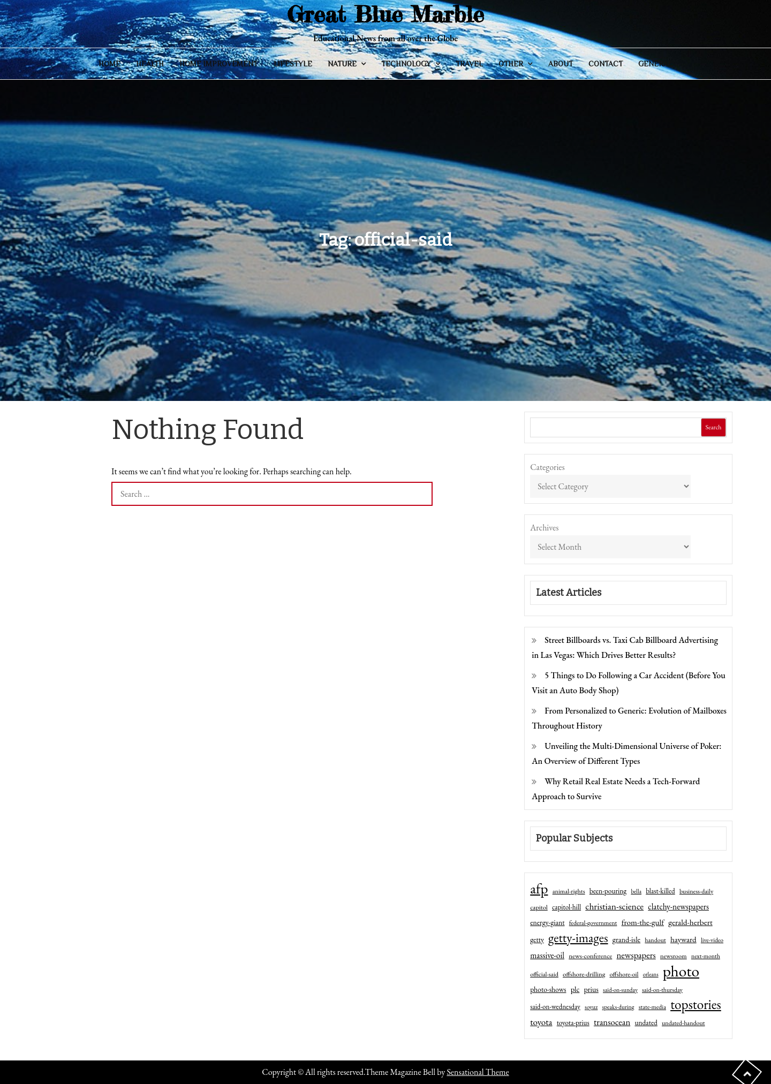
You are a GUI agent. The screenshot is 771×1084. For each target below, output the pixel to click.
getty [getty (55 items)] (537, 939)
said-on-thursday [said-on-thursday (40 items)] (662, 990)
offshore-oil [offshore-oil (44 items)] (623, 974)
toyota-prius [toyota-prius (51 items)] (573, 1022)
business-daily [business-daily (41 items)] (696, 891)
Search (713, 427)
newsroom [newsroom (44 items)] (673, 956)
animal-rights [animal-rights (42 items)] (569, 891)
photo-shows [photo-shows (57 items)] (548, 989)
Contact (605, 63)
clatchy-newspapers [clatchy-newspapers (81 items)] (678, 906)
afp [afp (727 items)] (539, 888)
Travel (469, 63)
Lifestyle (293, 63)
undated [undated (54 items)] (645, 1022)
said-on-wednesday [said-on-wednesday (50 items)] (555, 1006)
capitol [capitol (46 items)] (539, 907)
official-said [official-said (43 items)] (544, 974)
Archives (544, 527)
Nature (342, 63)
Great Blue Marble (385, 14)
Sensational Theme (478, 1072)
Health (150, 63)
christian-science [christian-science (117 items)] (614, 906)
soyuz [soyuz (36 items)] (591, 1007)
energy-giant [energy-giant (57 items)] (547, 922)
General (655, 63)
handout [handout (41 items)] (655, 940)
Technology (406, 63)
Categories (547, 467)
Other (510, 63)
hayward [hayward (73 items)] (683, 939)
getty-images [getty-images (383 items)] (578, 937)
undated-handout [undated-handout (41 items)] (683, 1023)
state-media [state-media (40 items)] (652, 1007)
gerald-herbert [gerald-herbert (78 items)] (690, 922)
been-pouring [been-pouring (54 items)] (607, 891)
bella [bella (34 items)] (636, 891)
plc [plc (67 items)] (575, 989)
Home (109, 63)
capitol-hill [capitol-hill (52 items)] (566, 907)
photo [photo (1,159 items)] (681, 971)
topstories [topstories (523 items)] (695, 1004)
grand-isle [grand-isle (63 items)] (626, 939)
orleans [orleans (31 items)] (651, 974)
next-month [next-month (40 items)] (705, 956)
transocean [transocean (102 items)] (612, 1022)
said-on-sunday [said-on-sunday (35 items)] (620, 990)
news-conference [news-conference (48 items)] (590, 955)
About (560, 63)
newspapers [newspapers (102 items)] (636, 955)
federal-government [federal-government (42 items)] (593, 923)
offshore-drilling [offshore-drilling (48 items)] (584, 974)
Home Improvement (218, 63)
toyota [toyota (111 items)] (541, 1022)
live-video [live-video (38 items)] (712, 940)
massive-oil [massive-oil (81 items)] (547, 955)
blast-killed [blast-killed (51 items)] (660, 891)
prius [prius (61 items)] (591, 989)
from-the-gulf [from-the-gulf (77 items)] (643, 922)
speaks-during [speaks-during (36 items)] (618, 1007)
